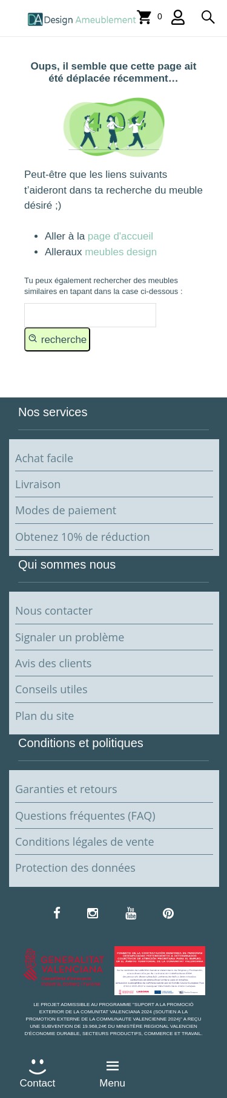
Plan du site (44, 715)
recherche (57, 339)
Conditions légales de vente (84, 841)
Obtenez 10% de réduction (82, 536)
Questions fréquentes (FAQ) (85, 815)
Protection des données (75, 867)
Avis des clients (53, 663)
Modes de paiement (65, 510)
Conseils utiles (51, 689)
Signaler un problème (69, 637)
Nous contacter (54, 610)
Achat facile (44, 458)
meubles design (121, 252)
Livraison (38, 484)
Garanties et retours (66, 789)
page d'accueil (119, 236)
